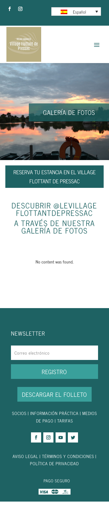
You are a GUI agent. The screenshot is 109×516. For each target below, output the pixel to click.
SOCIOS (19, 413)
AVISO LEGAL (25, 456)
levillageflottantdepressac (57, 209)
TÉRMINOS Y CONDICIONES (68, 456)
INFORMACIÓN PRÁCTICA (54, 413)
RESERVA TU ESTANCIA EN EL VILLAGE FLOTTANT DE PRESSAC (54, 176)
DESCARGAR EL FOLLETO (54, 394)
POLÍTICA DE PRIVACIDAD (54, 463)
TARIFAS (65, 420)
